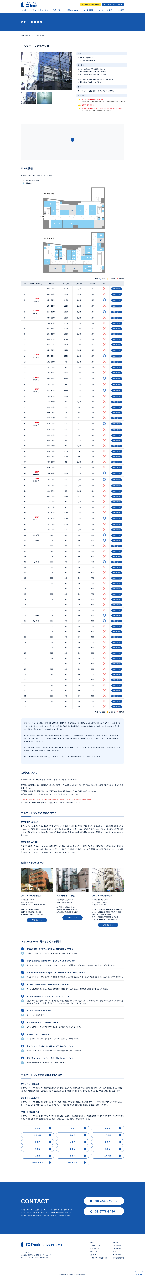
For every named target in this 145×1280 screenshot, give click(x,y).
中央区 (107, 1128)
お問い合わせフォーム (106, 1201)
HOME (23, 10)
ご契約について (72, 10)
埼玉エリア (72, 1162)
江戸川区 (107, 1155)
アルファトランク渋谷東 (31, 895)
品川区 (72, 1135)
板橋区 (107, 1149)
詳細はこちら (37, 920)
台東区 (72, 1149)
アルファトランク (71, 1274)
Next (70, 74)
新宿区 (37, 1142)
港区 (72, 1128)
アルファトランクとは (39, 10)
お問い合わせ (117, 1249)
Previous (22, 74)
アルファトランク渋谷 (65, 895)
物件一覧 (115, 1242)
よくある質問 (88, 10)
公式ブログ (93, 1252)
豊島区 (107, 1142)
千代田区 (107, 1135)
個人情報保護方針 (118, 1258)
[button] (72, 140)
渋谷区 (37, 1128)
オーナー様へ (117, 1255)
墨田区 (37, 1149)
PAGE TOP (139, 1274)
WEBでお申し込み (92, 4)
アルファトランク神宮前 (102, 895)
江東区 (37, 1155)
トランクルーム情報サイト (98, 1258)
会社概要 (120, 10)
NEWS (115, 1252)
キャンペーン (94, 1249)
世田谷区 (37, 1135)
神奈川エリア (37, 1162)
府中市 (72, 1155)
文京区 (72, 1142)
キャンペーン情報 (105, 10)
